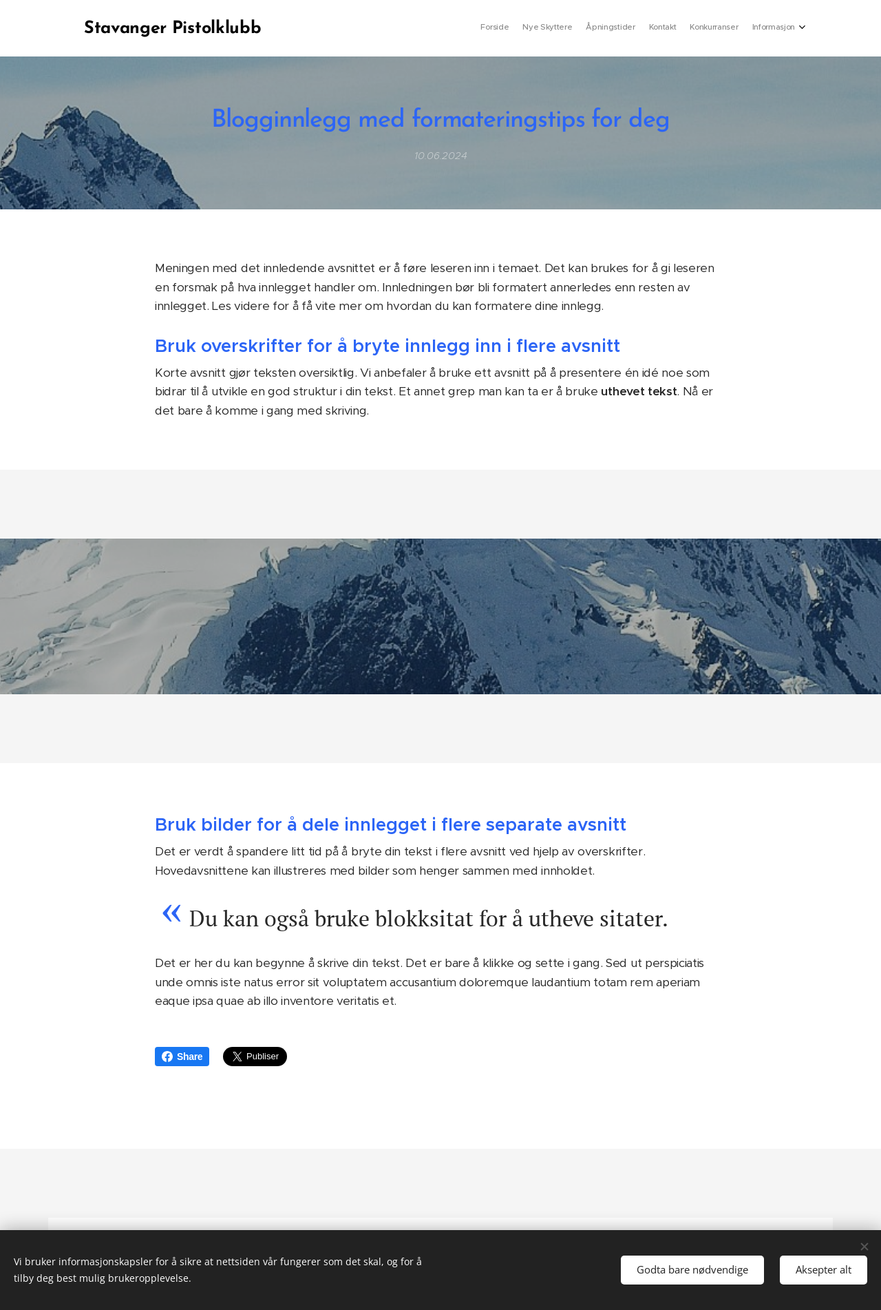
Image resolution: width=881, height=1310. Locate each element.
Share (182, 1056)
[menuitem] (728, 28)
